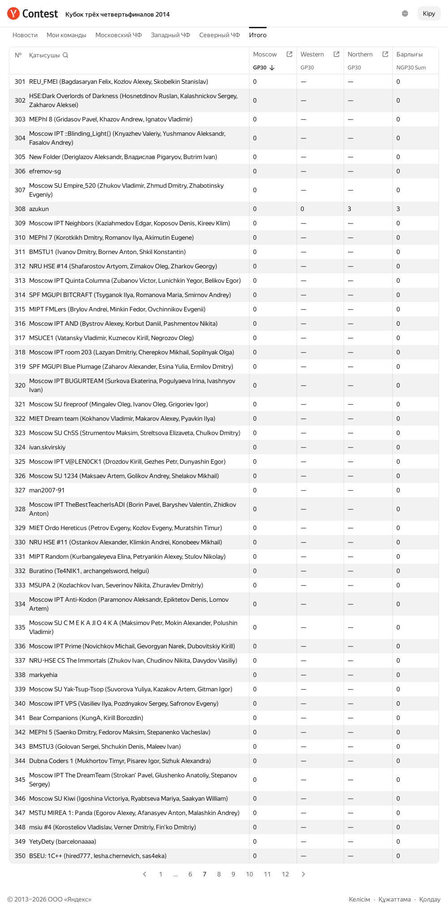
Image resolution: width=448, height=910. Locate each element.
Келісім (359, 899)
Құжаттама (395, 899)
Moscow (269, 54)
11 (267, 874)
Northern (365, 54)
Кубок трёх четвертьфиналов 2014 (117, 14)
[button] (49, 55)
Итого (258, 35)
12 (285, 874)
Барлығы (414, 54)
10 (249, 874)
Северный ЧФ (219, 35)
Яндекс (77, 899)
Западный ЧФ (170, 35)
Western (317, 54)
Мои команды (66, 35)
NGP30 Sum (415, 67)
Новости (25, 35)
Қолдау (430, 899)
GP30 (264, 67)
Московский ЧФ (118, 35)
